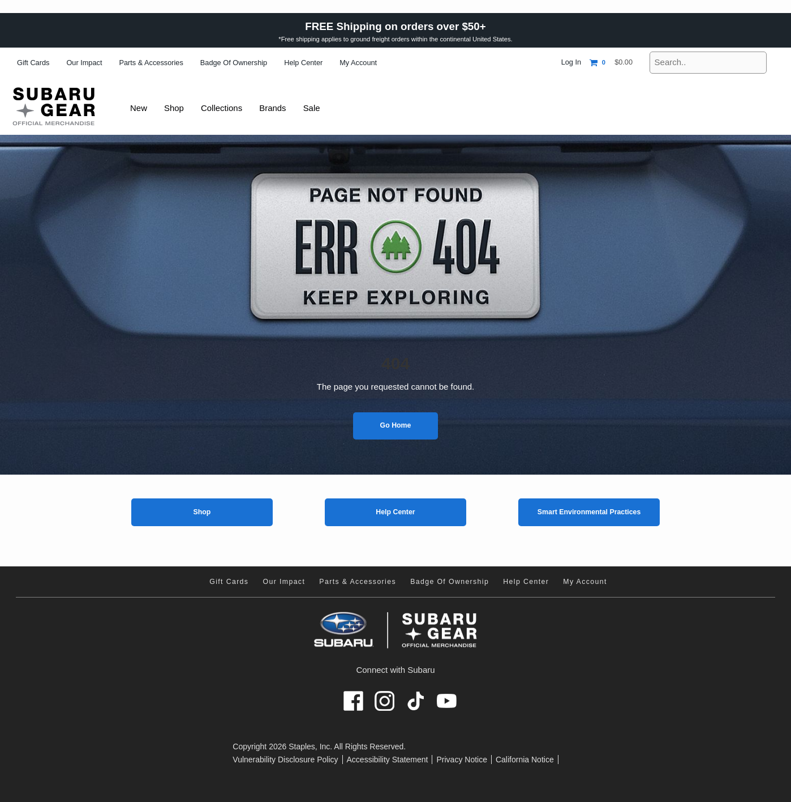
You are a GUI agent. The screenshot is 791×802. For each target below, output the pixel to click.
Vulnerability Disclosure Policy (285, 759)
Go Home (395, 425)
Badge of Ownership (233, 62)
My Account (358, 62)
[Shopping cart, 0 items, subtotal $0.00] (611, 62)
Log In (571, 62)
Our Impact (84, 62)
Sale (317, 108)
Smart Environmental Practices (589, 512)
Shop (201, 512)
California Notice (525, 759)
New (139, 108)
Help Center (303, 62)
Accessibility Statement (387, 759)
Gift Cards (33, 62)
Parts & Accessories (151, 62)
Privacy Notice (461, 759)
